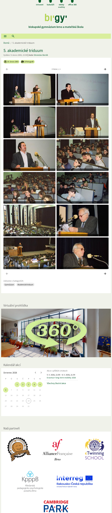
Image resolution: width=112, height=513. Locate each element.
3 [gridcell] (28, 384)
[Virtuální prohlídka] (56, 333)
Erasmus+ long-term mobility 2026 (61, 377)
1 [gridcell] (17, 384)
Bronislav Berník (41, 55)
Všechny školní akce (56, 383)
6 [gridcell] (5, 390)
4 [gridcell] (34, 384)
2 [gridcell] (22, 384)
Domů (6, 42)
